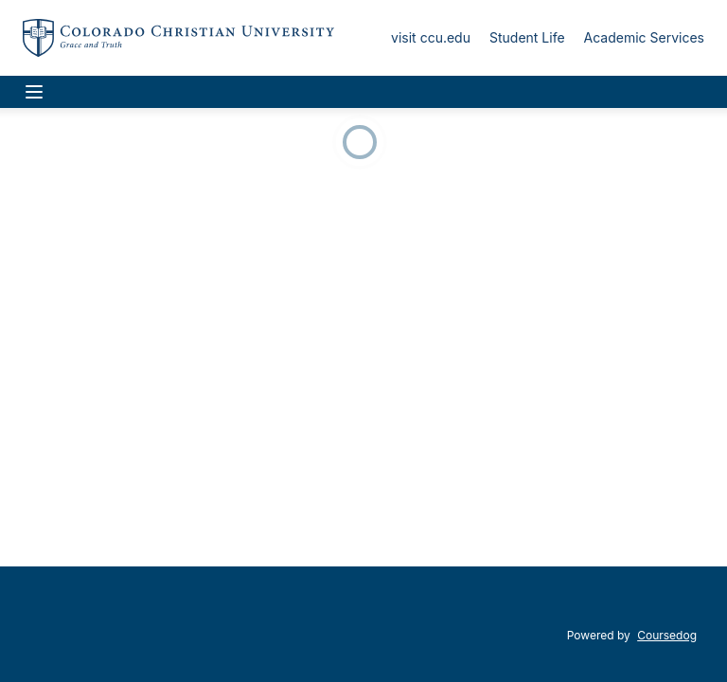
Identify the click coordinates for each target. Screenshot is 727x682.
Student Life (527, 37)
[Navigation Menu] (34, 92)
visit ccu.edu (430, 37)
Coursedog (667, 635)
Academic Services (644, 37)
